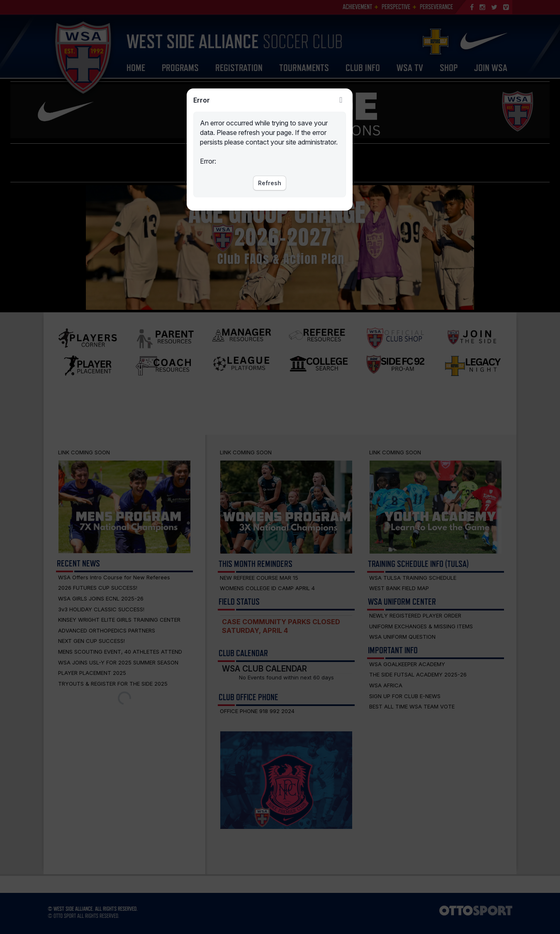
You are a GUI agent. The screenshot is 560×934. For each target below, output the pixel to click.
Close (341, 100)
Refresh (269, 182)
